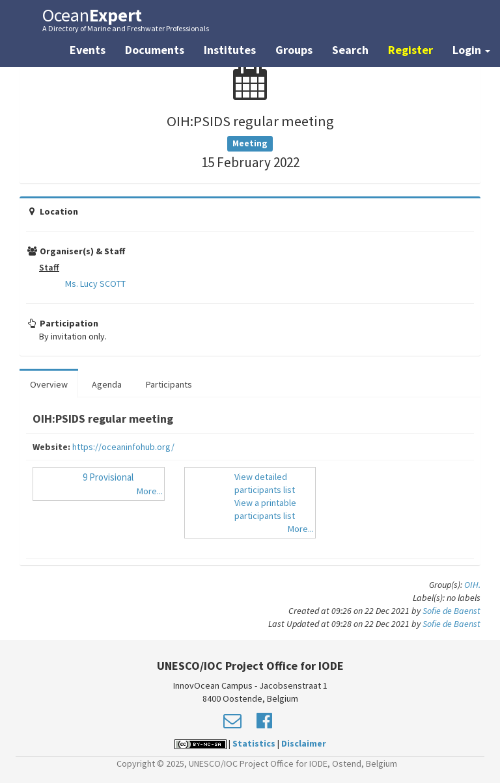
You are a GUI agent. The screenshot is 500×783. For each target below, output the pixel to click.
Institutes (230, 49)
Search (350, 49)
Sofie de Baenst (451, 611)
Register (410, 49)
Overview (49, 384)
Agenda (107, 384)
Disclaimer (303, 743)
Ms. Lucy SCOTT (95, 283)
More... (150, 491)
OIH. (472, 585)
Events (87, 49)
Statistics (253, 743)
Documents (154, 49)
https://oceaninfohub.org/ (123, 447)
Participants (169, 384)
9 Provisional (108, 477)
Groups (293, 49)
